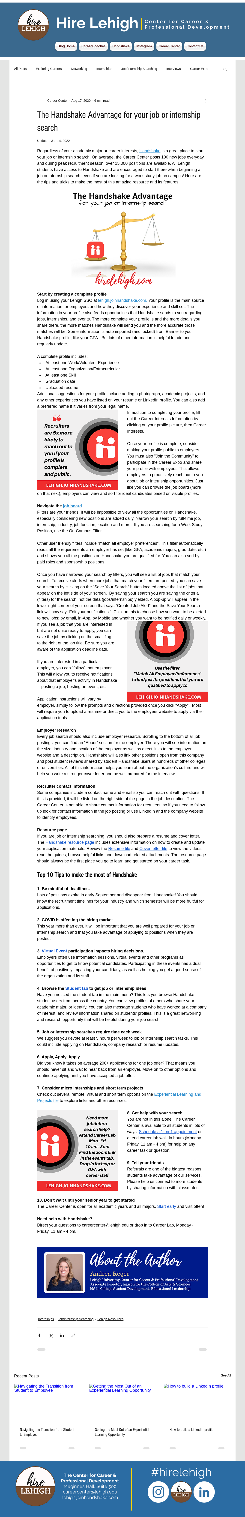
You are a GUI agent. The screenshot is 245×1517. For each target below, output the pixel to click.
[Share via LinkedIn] (62, 1335)
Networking (79, 69)
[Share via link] (73, 1335)
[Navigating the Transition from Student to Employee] (47, 1402)
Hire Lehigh (97, 23)
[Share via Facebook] (39, 1335)
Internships (104, 69)
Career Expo (199, 69)
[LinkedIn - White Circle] (204, 1492)
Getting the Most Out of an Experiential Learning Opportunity (122, 1432)
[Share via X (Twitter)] (50, 1335)
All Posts (20, 69)
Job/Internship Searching (139, 69)
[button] (225, 69)
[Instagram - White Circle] (158, 1492)
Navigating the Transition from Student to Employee (47, 1432)
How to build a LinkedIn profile (191, 1429)
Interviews (173, 69)
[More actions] (205, 100)
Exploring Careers (49, 69)
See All (226, 1375)
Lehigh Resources (110, 1319)
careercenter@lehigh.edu (90, 1492)
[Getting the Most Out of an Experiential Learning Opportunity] (122, 1402)
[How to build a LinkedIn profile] (197, 1402)
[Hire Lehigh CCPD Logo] (181, 1492)
